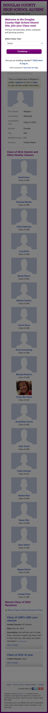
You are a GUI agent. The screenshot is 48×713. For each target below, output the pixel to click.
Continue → (24, 51)
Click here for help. (30, 68)
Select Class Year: (13, 39)
